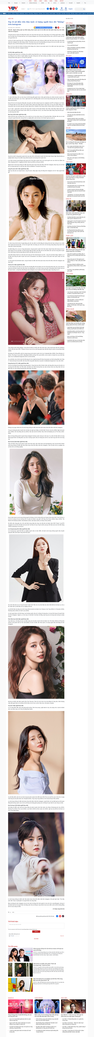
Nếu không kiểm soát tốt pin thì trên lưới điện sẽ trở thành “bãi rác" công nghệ (75, 333)
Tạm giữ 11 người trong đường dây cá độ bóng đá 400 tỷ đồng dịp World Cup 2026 (76, 255)
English (71, 8)
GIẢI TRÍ (10, 18)
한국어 (55, 2)
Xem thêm (36, 938)
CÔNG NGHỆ (70, 309)
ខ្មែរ (48, 2)
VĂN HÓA (69, 94)
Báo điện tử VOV (69, 18)
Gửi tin (36, 931)
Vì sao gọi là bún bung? (72, 45)
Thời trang (39, 998)
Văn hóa (72, 13)
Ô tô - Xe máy (46, 13)
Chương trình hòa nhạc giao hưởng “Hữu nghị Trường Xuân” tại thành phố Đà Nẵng (76, 120)
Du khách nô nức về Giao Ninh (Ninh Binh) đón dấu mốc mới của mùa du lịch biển (76, 90)
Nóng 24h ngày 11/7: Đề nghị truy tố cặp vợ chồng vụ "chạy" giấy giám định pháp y (76, 261)
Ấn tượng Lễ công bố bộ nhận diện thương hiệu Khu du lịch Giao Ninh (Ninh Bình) (75, 85)
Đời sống (68, 13)
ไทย (85, 2)
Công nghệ (58, 13)
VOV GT (61, 0)
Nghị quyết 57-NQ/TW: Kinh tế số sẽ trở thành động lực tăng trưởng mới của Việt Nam (76, 222)
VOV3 (40, 0)
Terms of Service (32, 929)
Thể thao (40, 13)
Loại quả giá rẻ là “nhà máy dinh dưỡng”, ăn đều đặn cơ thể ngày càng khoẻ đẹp (76, 305)
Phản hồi (62, 935)
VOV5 (51, 0)
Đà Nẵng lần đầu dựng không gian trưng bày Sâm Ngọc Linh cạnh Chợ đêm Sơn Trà (75, 231)
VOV (13, 912)
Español (78, 2)
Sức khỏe (63, 13)
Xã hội (13, 13)
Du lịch (80, 13)
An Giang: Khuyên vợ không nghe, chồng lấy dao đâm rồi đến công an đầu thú (76, 266)
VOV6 (56, 0)
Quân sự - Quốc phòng (87, 13)
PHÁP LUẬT (69, 235)
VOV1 (30, 0)
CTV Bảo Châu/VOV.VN (58, 909)
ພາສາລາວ (63, 2)
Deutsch (23, 2)
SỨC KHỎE (69, 273)
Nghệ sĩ (10, 998)
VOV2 (35, 0)
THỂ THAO (69, 162)
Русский (70, 2)
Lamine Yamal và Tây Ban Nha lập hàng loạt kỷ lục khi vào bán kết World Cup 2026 (76, 191)
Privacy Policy (26, 929)
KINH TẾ (68, 199)
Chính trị (9, 13)
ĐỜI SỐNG (69, 23)
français (15, 2)
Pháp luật (36, 13)
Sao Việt (64, 998)
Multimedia (22, 13)
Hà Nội (23, 8)
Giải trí (76, 13)
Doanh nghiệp (52, 13)
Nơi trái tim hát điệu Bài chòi (74, 112)
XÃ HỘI (68, 128)
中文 (9, 2)
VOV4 (45, 0)
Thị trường (31, 13)
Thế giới (17, 13)
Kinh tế (26, 13)
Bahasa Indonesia (33, 2)
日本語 (42, 2)
